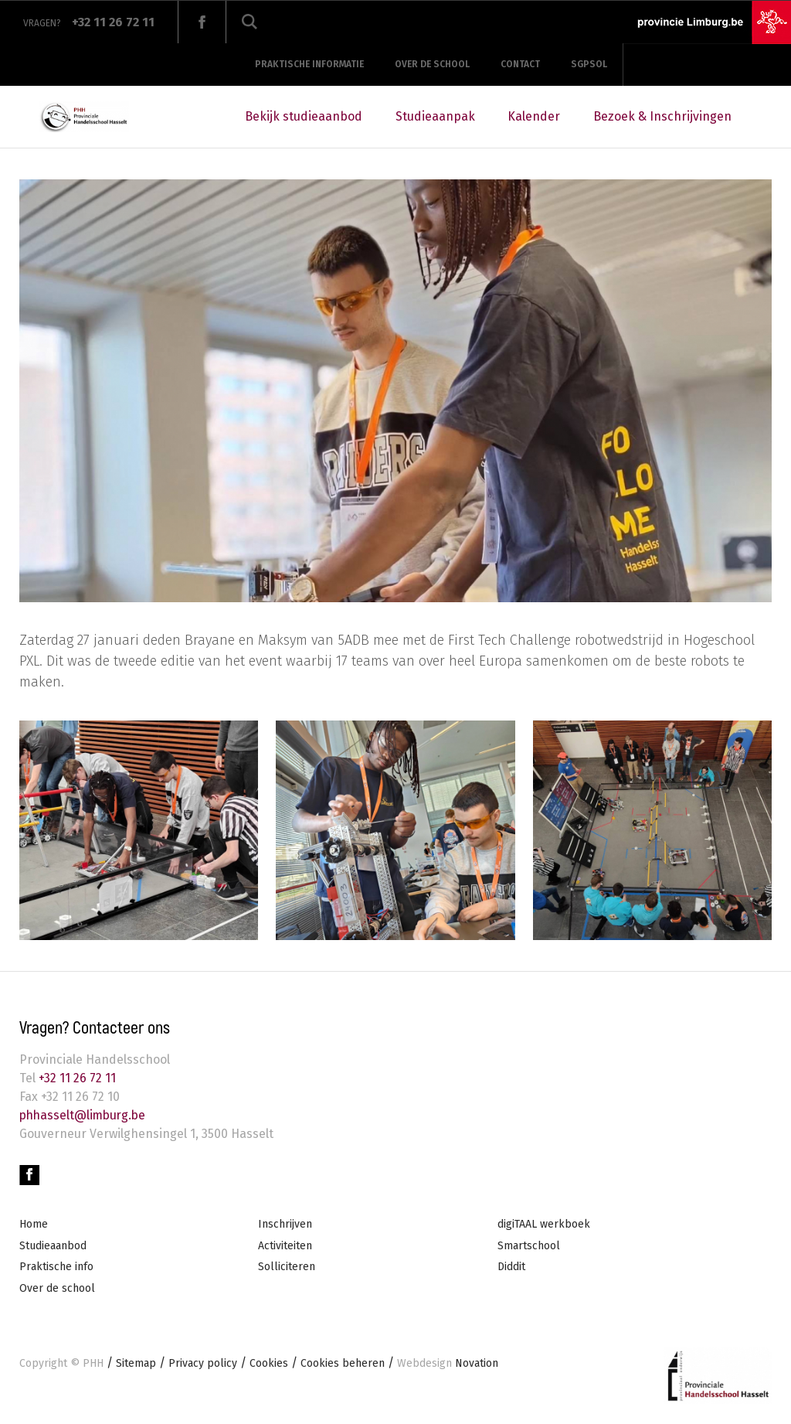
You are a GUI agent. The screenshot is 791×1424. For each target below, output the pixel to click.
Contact (520, 64)
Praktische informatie (309, 64)
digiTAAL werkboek (543, 1224)
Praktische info (56, 1266)
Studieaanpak (435, 116)
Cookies (269, 1363)
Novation (447, 1363)
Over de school (432, 64)
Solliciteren (286, 1266)
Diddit (511, 1266)
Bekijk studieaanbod (303, 116)
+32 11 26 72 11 (76, 1078)
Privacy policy (202, 1363)
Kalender (534, 116)
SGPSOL (589, 64)
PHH (93, 1363)
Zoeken (249, 22)
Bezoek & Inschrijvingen (662, 116)
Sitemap (136, 1363)
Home (33, 1224)
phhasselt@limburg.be (85, 1115)
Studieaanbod (53, 1245)
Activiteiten (285, 1245)
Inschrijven (285, 1224)
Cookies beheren (342, 1363)
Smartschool (528, 1245)
